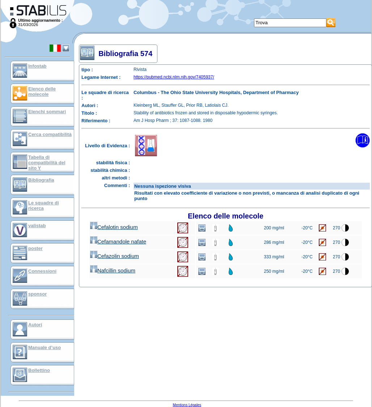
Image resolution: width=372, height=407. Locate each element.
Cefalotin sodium (114, 227)
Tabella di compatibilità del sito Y (46, 162)
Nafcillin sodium (112, 270)
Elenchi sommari (47, 111)
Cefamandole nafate (118, 241)
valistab (37, 225)
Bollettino (39, 370)
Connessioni (42, 271)
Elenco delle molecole (42, 91)
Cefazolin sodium (114, 256)
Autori (35, 324)
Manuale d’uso (44, 347)
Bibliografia (41, 180)
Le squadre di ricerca (43, 205)
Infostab (37, 66)
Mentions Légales (187, 405)
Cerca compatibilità (50, 134)
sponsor (37, 294)
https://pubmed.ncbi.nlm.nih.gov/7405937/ (174, 77)
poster (35, 248)
